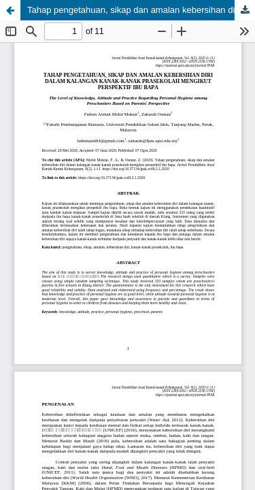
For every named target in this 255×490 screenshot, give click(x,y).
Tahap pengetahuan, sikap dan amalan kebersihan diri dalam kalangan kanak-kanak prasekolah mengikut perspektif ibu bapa (141, 10)
